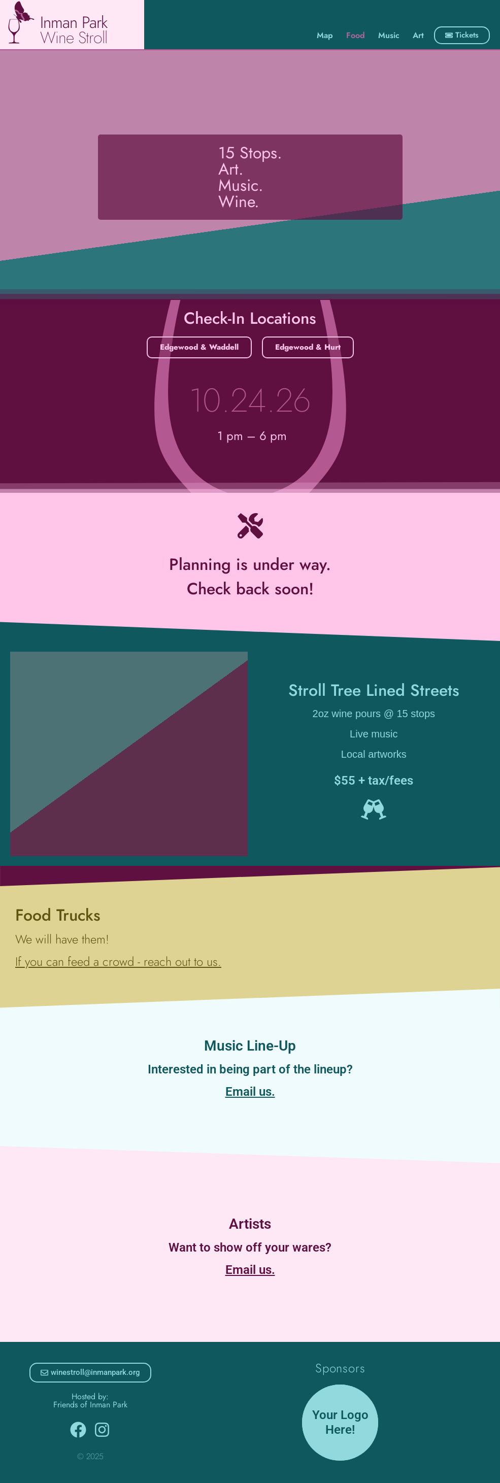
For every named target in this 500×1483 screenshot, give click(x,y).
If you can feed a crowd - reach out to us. (118, 961)
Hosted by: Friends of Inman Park (90, 1400)
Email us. (250, 1092)
